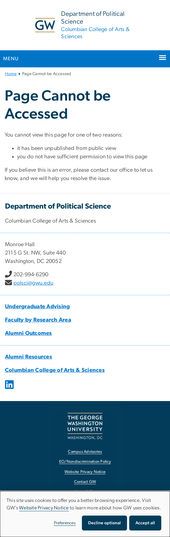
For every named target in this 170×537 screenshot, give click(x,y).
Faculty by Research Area (38, 320)
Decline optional (104, 523)
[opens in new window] (10, 389)
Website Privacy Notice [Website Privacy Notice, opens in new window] (85, 472)
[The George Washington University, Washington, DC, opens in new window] (85, 426)
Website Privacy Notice (44, 507)
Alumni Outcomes (28, 333)
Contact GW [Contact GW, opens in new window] (85, 482)
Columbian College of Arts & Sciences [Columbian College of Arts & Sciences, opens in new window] (55, 370)
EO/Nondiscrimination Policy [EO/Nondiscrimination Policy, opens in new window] (85, 462)
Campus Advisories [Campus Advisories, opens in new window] (85, 452)
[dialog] (85, 514)
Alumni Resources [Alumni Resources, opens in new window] (28, 357)
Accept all (145, 523)
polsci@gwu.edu (33, 283)
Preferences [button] (65, 523)
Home (11, 74)
